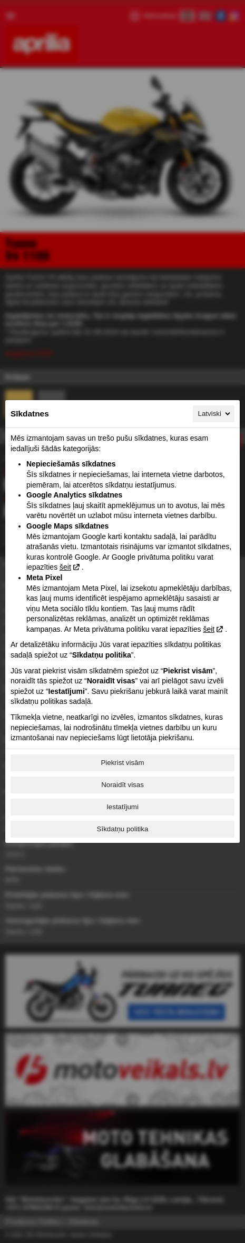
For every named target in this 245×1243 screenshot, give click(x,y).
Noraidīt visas (122, 785)
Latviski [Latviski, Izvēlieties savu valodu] (215, 414)
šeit (65, 567)
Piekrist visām (122, 763)
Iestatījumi (122, 807)
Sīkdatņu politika (123, 829)
